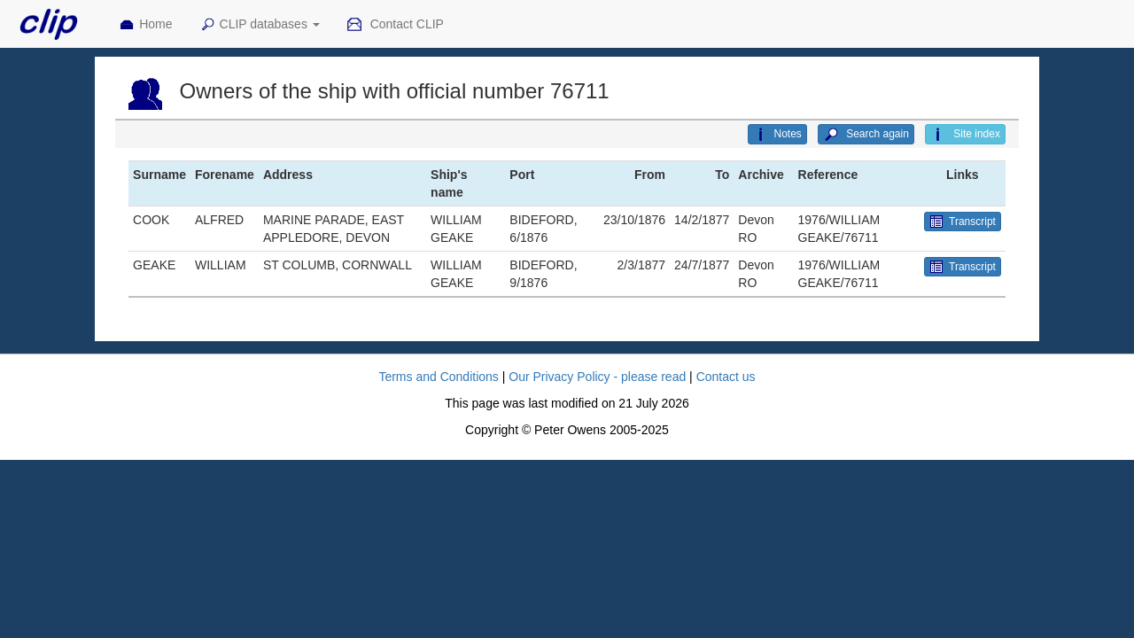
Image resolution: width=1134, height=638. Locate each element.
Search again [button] (866, 135)
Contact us (726, 377)
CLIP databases (259, 25)
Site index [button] (965, 135)
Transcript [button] (962, 221)
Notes (777, 135)
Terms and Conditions (438, 377)
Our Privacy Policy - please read (597, 377)
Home (145, 25)
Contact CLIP (395, 25)
